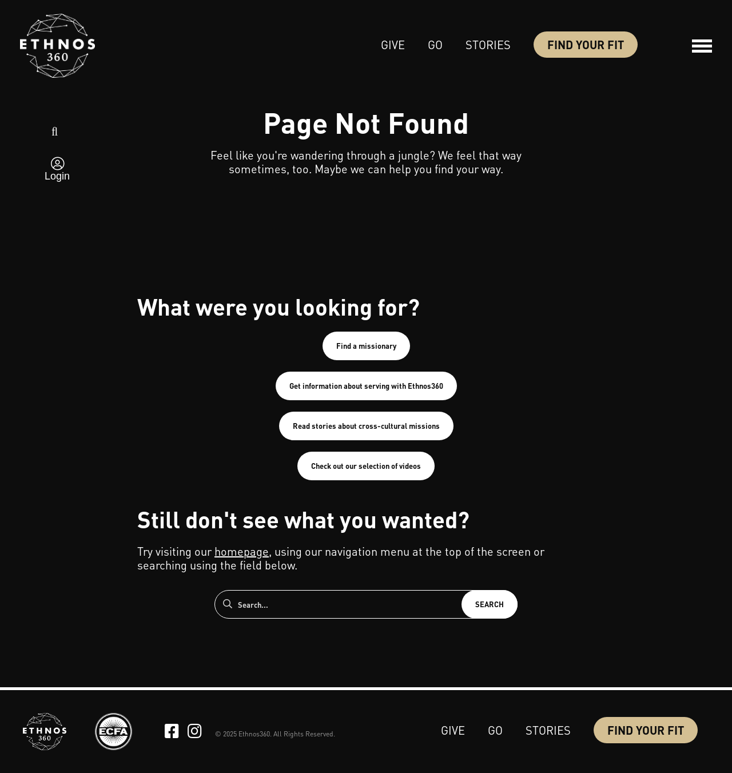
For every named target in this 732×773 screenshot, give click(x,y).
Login (57, 176)
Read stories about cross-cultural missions (366, 426)
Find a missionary (366, 345)
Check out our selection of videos (366, 466)
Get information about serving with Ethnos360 (366, 386)
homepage (241, 551)
